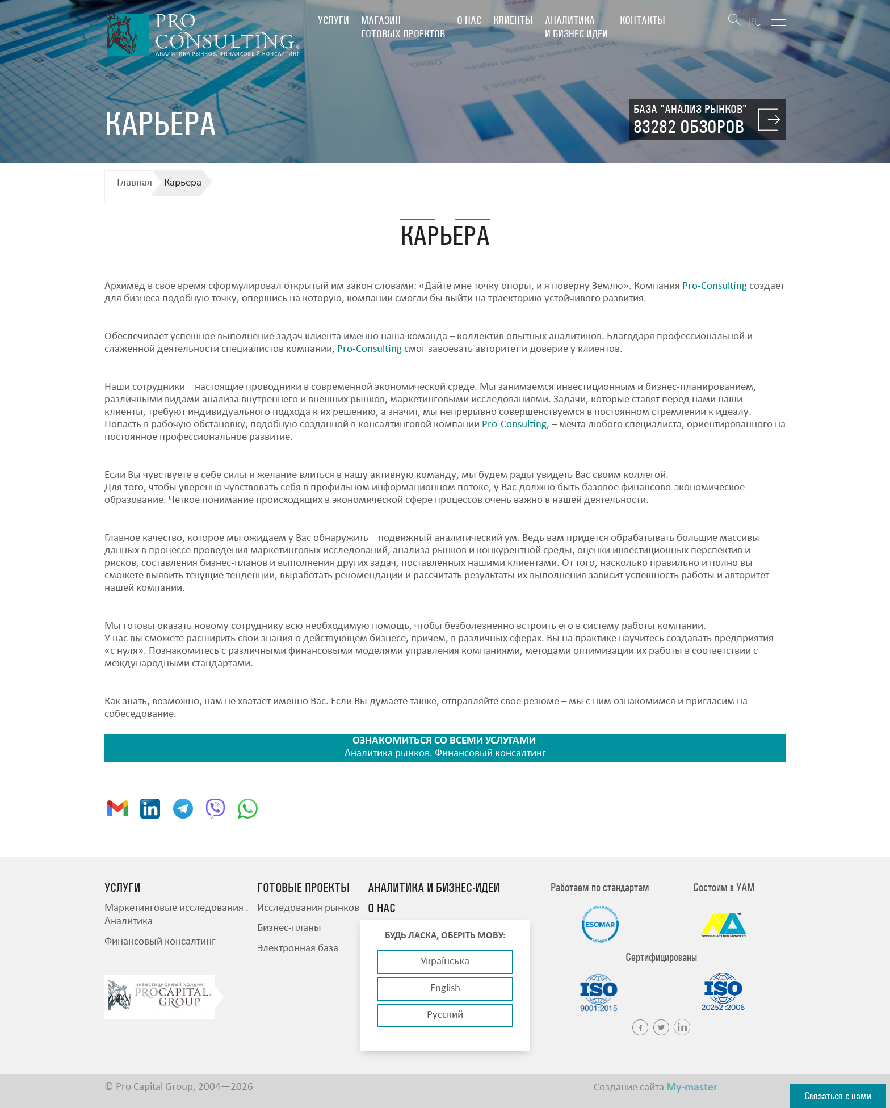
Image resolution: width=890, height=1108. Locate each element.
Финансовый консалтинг (160, 942)
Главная (134, 183)
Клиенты (513, 20)
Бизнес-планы (289, 928)
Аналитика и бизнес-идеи (576, 27)
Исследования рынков (308, 908)
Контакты (642, 20)
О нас (469, 20)
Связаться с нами (837, 1095)
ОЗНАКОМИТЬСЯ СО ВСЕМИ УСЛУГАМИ (444, 741)
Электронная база (297, 948)
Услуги (333, 20)
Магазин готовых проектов (403, 27)
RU (755, 21)
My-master (691, 1087)
